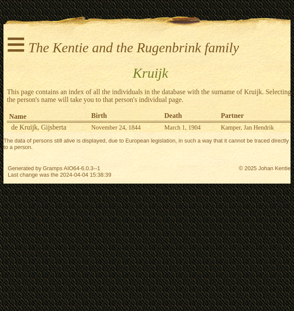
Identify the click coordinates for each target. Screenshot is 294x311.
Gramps (53, 168)
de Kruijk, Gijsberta (38, 127)
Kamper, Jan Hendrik (247, 127)
